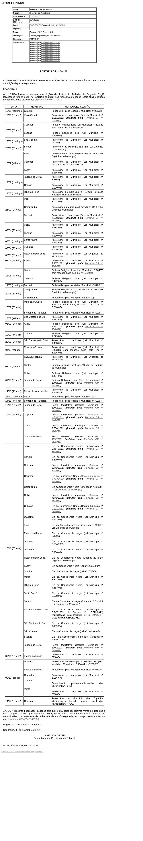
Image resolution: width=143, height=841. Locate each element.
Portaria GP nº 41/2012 (50, 51)
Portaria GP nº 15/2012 (50, 49)
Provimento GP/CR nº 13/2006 (23, 719)
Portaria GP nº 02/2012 (50, 45)
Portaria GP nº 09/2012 (50, 47)
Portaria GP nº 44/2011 (50, 43)
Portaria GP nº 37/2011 (50, 99)
